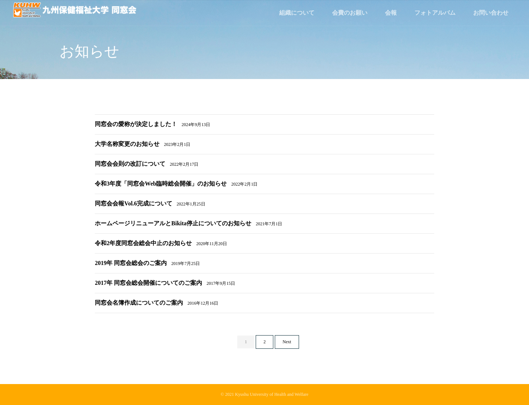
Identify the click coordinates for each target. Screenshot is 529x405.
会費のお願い (349, 13)
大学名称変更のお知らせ (142, 144)
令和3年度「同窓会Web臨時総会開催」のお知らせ (176, 183)
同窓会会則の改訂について (146, 164)
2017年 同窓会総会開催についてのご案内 (165, 283)
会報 (391, 13)
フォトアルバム (435, 13)
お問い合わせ (490, 13)
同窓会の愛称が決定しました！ (152, 124)
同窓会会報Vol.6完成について (150, 203)
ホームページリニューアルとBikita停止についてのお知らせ (188, 223)
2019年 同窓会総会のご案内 (147, 263)
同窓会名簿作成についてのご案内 (156, 303)
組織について (296, 13)
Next (287, 341)
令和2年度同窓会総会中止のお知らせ (161, 243)
